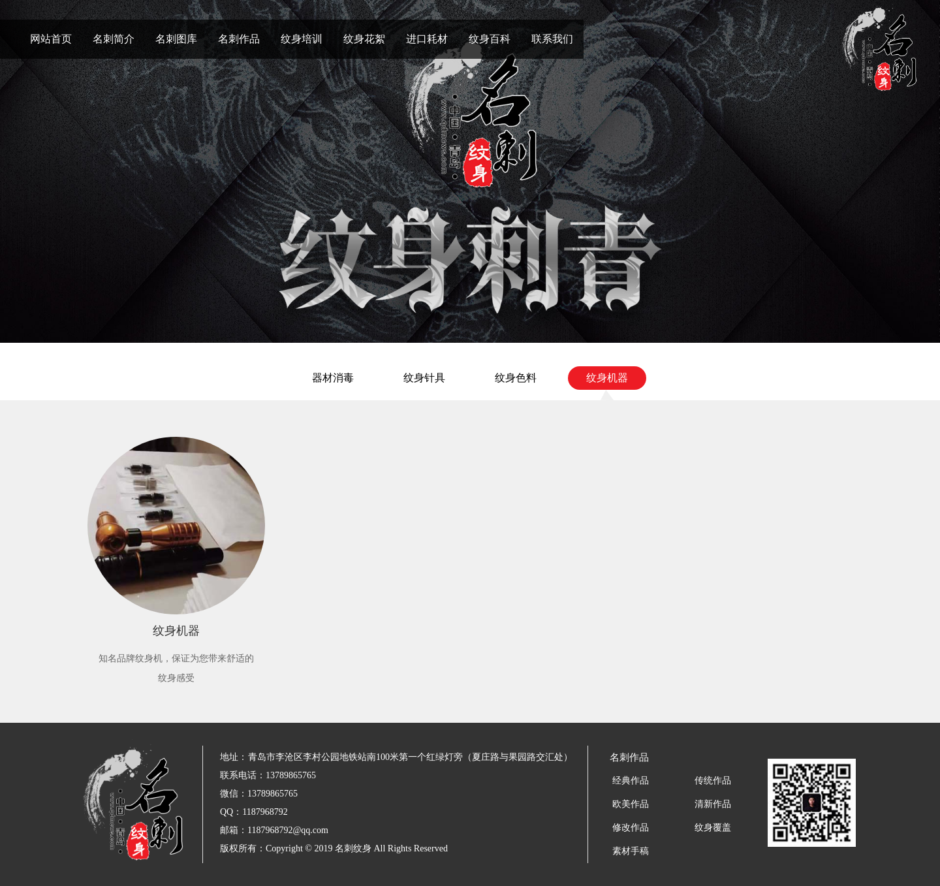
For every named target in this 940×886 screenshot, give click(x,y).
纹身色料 (516, 377)
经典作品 (630, 780)
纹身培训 (301, 38)
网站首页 (51, 38)
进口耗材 (427, 38)
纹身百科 (489, 38)
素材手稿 (630, 851)
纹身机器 (607, 377)
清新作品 (713, 804)
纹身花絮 (364, 38)
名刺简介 (113, 38)
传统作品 (713, 780)
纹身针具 (424, 377)
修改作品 (630, 827)
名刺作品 (239, 38)
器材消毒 (333, 377)
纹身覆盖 (713, 827)
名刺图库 (176, 38)
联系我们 (552, 38)
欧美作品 (630, 804)
